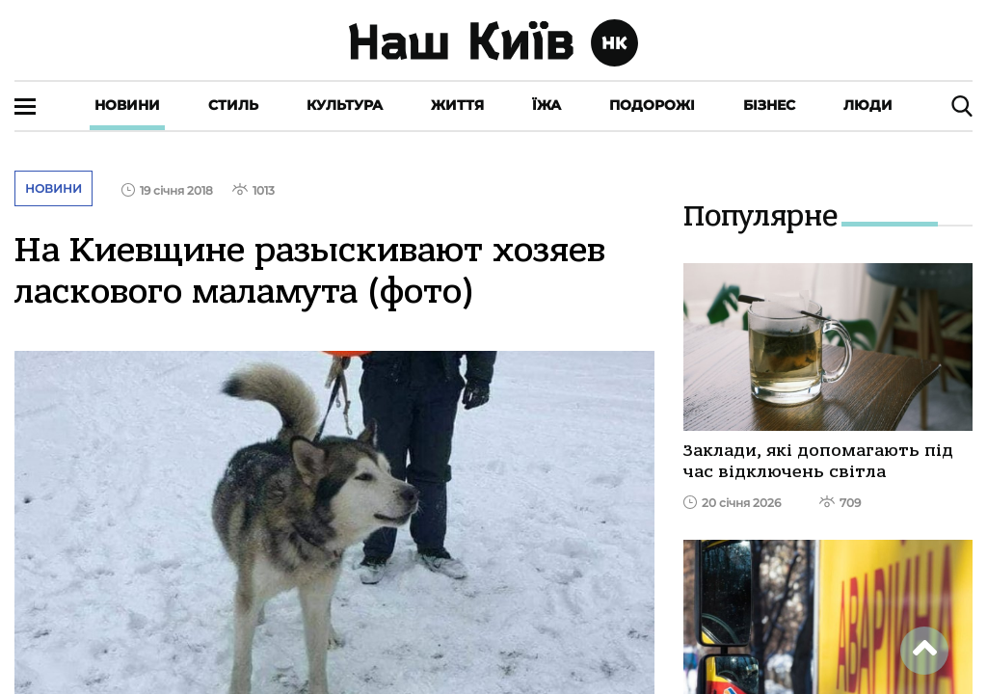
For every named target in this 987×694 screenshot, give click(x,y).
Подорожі (652, 105)
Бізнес (769, 105)
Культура (345, 105)
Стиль (233, 105)
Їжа (546, 105)
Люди (868, 105)
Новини (127, 105)
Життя (457, 105)
